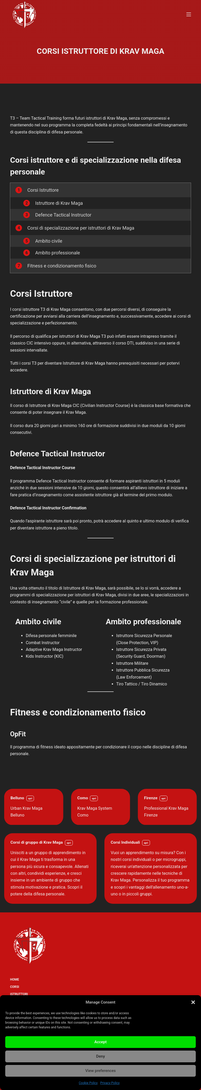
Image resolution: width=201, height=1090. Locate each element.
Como (82, 798)
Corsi (14, 987)
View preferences (100, 1070)
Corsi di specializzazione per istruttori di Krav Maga (80, 228)
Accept (100, 1042)
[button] (193, 1002)
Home (14, 979)
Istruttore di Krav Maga (59, 203)
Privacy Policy (110, 1083)
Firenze (151, 798)
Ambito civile (48, 241)
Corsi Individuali (125, 842)
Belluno (17, 798)
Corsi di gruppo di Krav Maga (36, 842)
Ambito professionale (57, 252)
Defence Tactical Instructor (63, 215)
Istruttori (19, 994)
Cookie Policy (88, 1083)
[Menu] (188, 14)
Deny (100, 1056)
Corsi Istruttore (43, 190)
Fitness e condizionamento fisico (61, 266)
